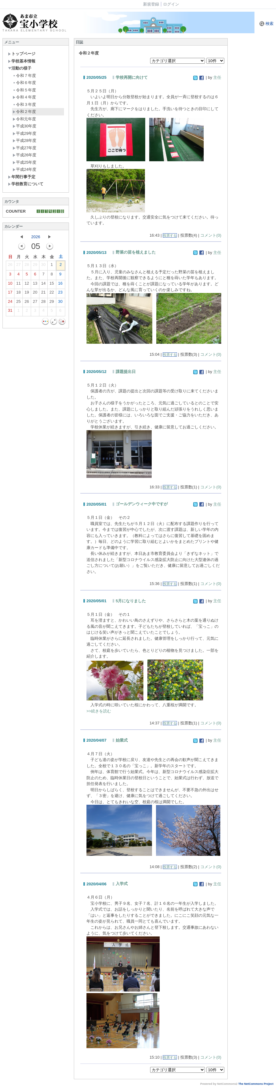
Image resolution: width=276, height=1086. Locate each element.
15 (52, 284)
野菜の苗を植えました (136, 252)
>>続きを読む (98, 711)
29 (35, 266)
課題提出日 (126, 371)
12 (27, 284)
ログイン (171, 4)
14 (43, 284)
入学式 (122, 883)
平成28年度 (24, 140)
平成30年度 (24, 126)
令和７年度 (24, 75)
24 (10, 303)
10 (10, 284)
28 (27, 266)
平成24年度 (24, 169)
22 (52, 293)
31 (10, 311)
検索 (266, 23)
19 (27, 293)
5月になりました (131, 601)
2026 (35, 236)
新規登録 (151, 4)
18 (18, 293)
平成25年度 (24, 162)
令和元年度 (24, 119)
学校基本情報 (21, 61)
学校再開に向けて (132, 77)
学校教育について (25, 184)
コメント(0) (210, 235)
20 (35, 293)
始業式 (122, 740)
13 (35, 284)
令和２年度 (24, 111)
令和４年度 (24, 97)
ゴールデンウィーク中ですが (142, 504)
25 (18, 303)
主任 (217, 77)
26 (10, 266)
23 (60, 293)
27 (18, 266)
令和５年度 (24, 90)
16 (60, 284)
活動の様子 (19, 68)
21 (43, 293)
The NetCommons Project (255, 1083)
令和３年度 (24, 104)
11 (18, 284)
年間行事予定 (21, 176)
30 (43, 266)
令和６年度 (24, 82)
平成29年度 (24, 133)
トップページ (21, 53)
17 (10, 293)
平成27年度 (24, 148)
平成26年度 (24, 155)
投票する (170, 235)
